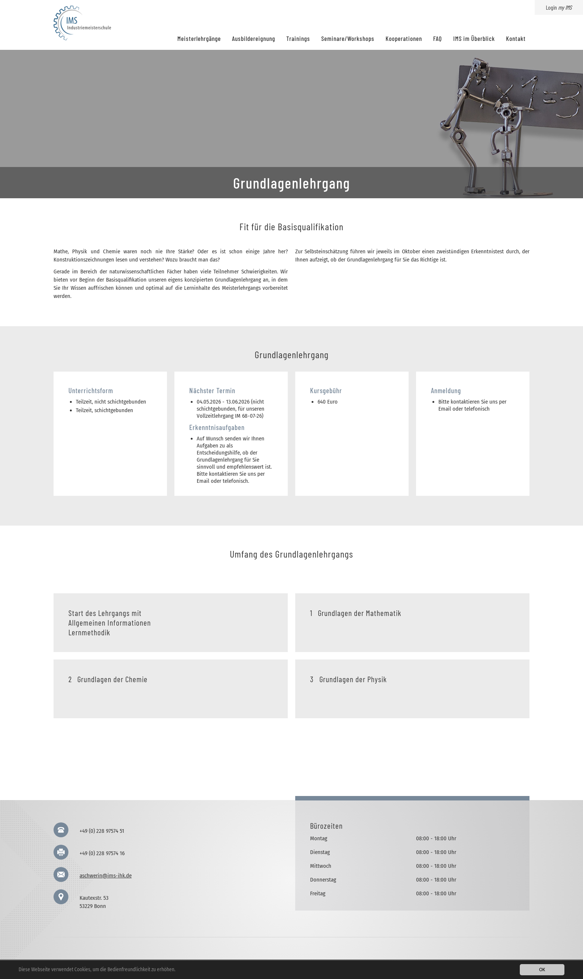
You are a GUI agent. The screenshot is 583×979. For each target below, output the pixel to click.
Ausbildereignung (253, 38)
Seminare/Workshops (347, 38)
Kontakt (516, 38)
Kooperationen (404, 38)
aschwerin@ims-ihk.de (106, 875)
